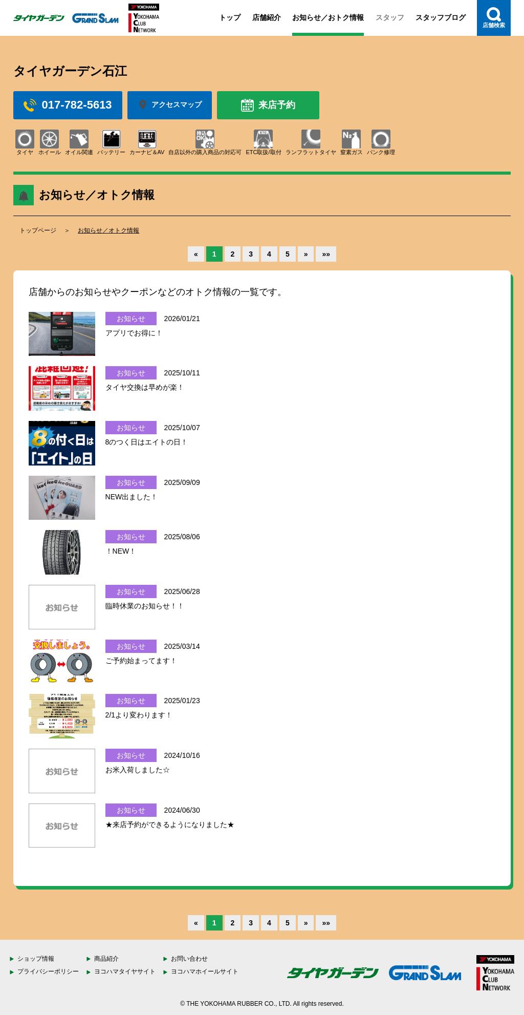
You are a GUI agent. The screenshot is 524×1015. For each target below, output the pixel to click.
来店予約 (268, 105)
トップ (230, 17)
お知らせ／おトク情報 (328, 17)
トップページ (37, 230)
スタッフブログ (441, 17)
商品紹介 (106, 958)
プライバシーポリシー (48, 971)
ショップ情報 (35, 958)
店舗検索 (494, 17)
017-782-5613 (68, 105)
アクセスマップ (170, 105)
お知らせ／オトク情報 (108, 230)
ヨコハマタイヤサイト (125, 971)
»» (326, 254)
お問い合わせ (189, 958)
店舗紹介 (266, 17)
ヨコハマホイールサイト (204, 971)
